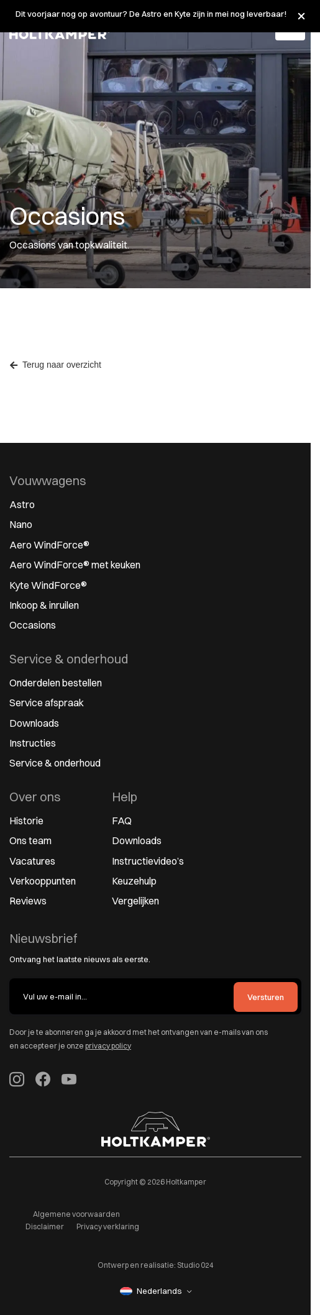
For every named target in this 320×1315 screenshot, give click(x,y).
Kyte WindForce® (48, 585)
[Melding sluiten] (301, 16)
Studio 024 (195, 1265)
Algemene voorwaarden (76, 1214)
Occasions (32, 625)
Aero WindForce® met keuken (74, 564)
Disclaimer (44, 1226)
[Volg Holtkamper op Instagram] (16, 1080)
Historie (26, 820)
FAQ (122, 820)
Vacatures (32, 861)
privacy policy (108, 1045)
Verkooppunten (42, 881)
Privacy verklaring (107, 1226)
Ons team (30, 840)
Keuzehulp (134, 881)
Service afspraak (46, 702)
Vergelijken (135, 900)
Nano (20, 524)
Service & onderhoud (55, 763)
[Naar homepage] (155, 1129)
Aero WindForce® (49, 545)
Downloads (34, 723)
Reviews (28, 900)
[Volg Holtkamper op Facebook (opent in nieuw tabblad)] (42, 1080)
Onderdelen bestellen (55, 682)
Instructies (32, 743)
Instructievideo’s (148, 861)
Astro (22, 504)
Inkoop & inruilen (44, 605)
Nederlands (151, 1291)
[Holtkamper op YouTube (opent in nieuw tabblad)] (69, 1080)
